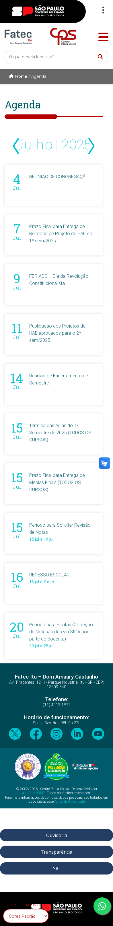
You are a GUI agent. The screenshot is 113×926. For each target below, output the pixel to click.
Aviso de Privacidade (69, 802)
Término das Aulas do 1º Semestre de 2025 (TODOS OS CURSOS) (60, 433)
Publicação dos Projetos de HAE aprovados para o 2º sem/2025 (57, 333)
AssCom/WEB (33, 793)
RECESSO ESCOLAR (49, 575)
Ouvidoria (56, 835)
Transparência (56, 852)
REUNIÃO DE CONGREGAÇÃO (59, 176)
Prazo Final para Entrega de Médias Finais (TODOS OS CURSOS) (57, 482)
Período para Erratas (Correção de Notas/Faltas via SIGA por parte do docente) (61, 632)
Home (18, 76)
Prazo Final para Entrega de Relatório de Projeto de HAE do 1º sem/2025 (60, 233)
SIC (56, 868)
